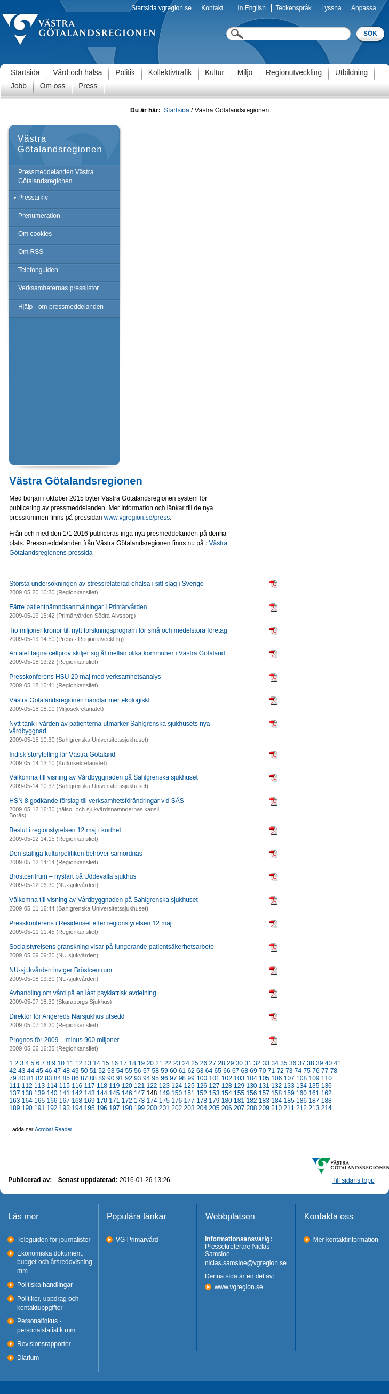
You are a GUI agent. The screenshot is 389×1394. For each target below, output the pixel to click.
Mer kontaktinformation (345, 1239)
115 (64, 1085)
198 (127, 1108)
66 (226, 1071)
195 (89, 1108)
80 (21, 1078)
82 (39, 1078)
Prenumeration (39, 215)
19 (141, 1063)
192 (51, 1108)
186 (301, 1100)
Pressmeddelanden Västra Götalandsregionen (55, 176)
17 (123, 1063)
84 (57, 1078)
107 (289, 1078)
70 (262, 1071)
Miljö (244, 73)
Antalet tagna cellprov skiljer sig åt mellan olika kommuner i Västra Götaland (117, 653)
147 (139, 1093)
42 (12, 1071)
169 (89, 1100)
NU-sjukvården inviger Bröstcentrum (60, 970)
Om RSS (30, 252)
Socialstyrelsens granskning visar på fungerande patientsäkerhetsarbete (111, 946)
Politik (125, 73)
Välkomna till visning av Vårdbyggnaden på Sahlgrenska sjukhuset (103, 777)
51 (93, 1071)
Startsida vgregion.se (161, 8)
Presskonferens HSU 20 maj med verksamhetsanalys (85, 676)
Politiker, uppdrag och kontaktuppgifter (47, 1303)
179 (214, 1100)
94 (146, 1078)
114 (51, 1085)
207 (239, 1108)
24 (185, 1063)
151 (189, 1093)
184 (276, 1100)
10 (61, 1063)
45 (39, 1071)
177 (189, 1100)
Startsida (25, 73)
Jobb (19, 86)
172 (127, 1100)
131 (264, 1085)
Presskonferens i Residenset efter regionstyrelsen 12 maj (90, 923)
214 (326, 1108)
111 (14, 1085)
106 (276, 1078)
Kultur (214, 73)
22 (167, 1063)
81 (30, 1078)
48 (66, 1071)
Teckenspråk (293, 8)
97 (173, 1078)
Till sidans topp (353, 1180)
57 (146, 1071)
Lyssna (331, 8)
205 (214, 1108)
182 (251, 1100)
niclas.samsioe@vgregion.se (246, 1263)
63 (199, 1071)
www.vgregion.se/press (137, 517)
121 (139, 1085)
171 (114, 1100)
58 (155, 1071)
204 (201, 1108)
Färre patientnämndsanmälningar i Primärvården (78, 607)
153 (214, 1093)
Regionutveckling (294, 73)
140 (51, 1093)
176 (176, 1100)
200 (151, 1108)
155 (239, 1093)
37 (301, 1063)
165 (39, 1100)
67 (235, 1071)
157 (264, 1093)
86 (75, 1078)
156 (251, 1093)
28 (221, 1063)
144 (102, 1093)
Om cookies (35, 233)
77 (324, 1071)
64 (208, 1071)
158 (276, 1093)
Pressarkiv (33, 197)
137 (14, 1093)
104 (252, 1078)
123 (164, 1085)
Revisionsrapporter (44, 1344)
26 (203, 1063)
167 (64, 1100)
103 (239, 1078)
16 (114, 1063)
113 (39, 1085)
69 (253, 1071)
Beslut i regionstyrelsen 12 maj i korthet (65, 830)
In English (251, 8)
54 (119, 1071)
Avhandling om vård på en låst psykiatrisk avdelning (82, 993)
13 (87, 1063)
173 (139, 1100)
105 (264, 1078)
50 (84, 1071)
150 (176, 1093)
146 (127, 1093)
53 (110, 1071)
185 (289, 1100)
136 (326, 1085)
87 (84, 1078)
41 (337, 1063)
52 (101, 1071)
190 (27, 1108)
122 (151, 1085)
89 (101, 1078)
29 (230, 1063)
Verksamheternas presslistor (58, 288)
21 (158, 1063)
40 (328, 1063)
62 (190, 1071)
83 (48, 1078)
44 (30, 1071)
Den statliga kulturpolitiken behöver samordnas (75, 853)
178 (201, 1100)
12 (78, 1063)
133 (289, 1085)
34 (274, 1063)
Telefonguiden (38, 270)
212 (301, 1108)
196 (102, 1108)
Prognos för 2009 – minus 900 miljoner (64, 1040)
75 (307, 1071)
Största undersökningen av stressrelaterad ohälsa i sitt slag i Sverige (106, 583)
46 (48, 1071)
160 (301, 1093)
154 (226, 1093)
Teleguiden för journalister (53, 1239)
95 (155, 1078)
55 (128, 1071)
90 (110, 1078)
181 (239, 1100)
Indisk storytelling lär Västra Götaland (62, 754)
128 (226, 1085)
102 (226, 1078)
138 (27, 1093)
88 (93, 1078)
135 (313, 1085)
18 (132, 1063)
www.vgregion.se (239, 1287)
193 (64, 1108)
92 (128, 1078)
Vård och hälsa (77, 73)
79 (12, 1078)
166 (51, 1100)
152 (201, 1093)
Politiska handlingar (45, 1285)
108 (301, 1078)
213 (313, 1108)
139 (39, 1093)
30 (239, 1063)
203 (189, 1108)
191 (39, 1108)
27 (212, 1063)
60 (173, 1071)
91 (119, 1078)
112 (27, 1085)
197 (114, 1108)
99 (190, 1078)
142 (77, 1093)
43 (21, 1071)
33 (266, 1063)
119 (114, 1085)
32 (256, 1063)
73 (288, 1071)
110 (326, 1078)
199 (139, 1108)
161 (313, 1093)
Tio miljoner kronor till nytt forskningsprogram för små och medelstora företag (118, 630)
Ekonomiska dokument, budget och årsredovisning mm (54, 1262)
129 (239, 1085)
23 (176, 1063)
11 (69, 1063)
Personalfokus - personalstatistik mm (46, 1325)
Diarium (28, 1358)
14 (96, 1063)
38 (310, 1063)
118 (102, 1085)
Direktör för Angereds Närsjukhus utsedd (66, 1016)
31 (247, 1063)
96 (164, 1078)
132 (276, 1085)
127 (214, 1085)
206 (226, 1108)
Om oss (53, 86)
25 (194, 1063)
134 (301, 1085)
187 (313, 1100)
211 (289, 1108)
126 (201, 1085)
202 (176, 1108)
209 (264, 1108)
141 (64, 1093)
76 (315, 1071)
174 (151, 1100)
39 (319, 1063)
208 (251, 1108)
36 (292, 1063)
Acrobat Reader (53, 1130)
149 (164, 1093)
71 (271, 1071)
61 (182, 1071)
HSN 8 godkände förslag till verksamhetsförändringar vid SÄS (96, 801)
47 (57, 1071)
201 (164, 1108)
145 (114, 1093)
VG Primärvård (137, 1239)
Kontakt (212, 8)
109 (313, 1078)
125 (189, 1085)
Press (87, 86)
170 (102, 1100)
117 (89, 1085)
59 (164, 1071)
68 (244, 1071)
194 (77, 1108)
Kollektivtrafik (170, 73)
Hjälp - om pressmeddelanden (61, 306)
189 (14, 1108)
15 (105, 1063)
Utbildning (351, 73)
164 (27, 1100)
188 (326, 1100)
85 (66, 1078)
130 (251, 1085)
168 (77, 1100)
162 (326, 1093)
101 (214, 1078)
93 (137, 1078)
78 (333, 1071)
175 (164, 1100)
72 (279, 1071)
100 (201, 1078)
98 (182, 1078)
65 (218, 1071)
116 (77, 1085)
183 (264, 1100)
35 (283, 1063)
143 (89, 1093)
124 (176, 1085)
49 (75, 1071)
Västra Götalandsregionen (60, 144)
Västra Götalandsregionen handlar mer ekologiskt (79, 700)
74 (298, 1071)
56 (137, 1071)
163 (14, 1100)
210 (276, 1108)
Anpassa (363, 8)
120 (127, 1085)
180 (226, 1100)
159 (289, 1093)
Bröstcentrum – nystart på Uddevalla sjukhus (72, 876)
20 (150, 1063)
